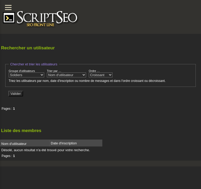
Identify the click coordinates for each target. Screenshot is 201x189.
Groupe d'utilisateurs (26, 73)
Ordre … (101, 73)
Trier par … (66, 73)
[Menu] (8, 7)
